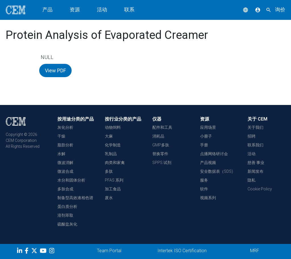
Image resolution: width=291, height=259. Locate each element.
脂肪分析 (65, 145)
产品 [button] (47, 9)
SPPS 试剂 (161, 162)
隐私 (251, 180)
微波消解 (65, 162)
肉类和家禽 (115, 162)
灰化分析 (65, 127)
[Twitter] (35, 251)
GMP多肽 (160, 145)
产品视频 (208, 162)
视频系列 (208, 197)
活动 (102, 9)
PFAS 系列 (114, 180)
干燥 (61, 136)
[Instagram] (52, 251)
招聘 (251, 136)
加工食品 (113, 189)
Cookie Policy (260, 189)
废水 (109, 197)
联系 (129, 9)
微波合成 (65, 171)
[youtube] (44, 251)
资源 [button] (75, 9)
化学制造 (113, 145)
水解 (61, 153)
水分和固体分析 (71, 180)
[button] (241, 9)
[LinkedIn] (20, 251)
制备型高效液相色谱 (75, 197)
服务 (204, 180)
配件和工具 (162, 127)
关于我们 (255, 127)
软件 (204, 189)
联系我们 (255, 145)
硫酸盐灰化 (67, 224)
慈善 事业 (256, 162)
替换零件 (160, 153)
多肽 (109, 171)
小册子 (206, 136)
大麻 (109, 136)
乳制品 (111, 153)
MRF (254, 250)
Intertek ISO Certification (182, 250)
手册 (204, 145)
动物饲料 (113, 127)
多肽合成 (65, 189)
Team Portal (109, 250)
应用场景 (208, 127)
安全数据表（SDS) (216, 171)
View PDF (55, 70)
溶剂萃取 (65, 215)
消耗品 (158, 136)
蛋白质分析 (67, 206)
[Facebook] (28, 251)
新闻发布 (255, 171)
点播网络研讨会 (214, 153)
